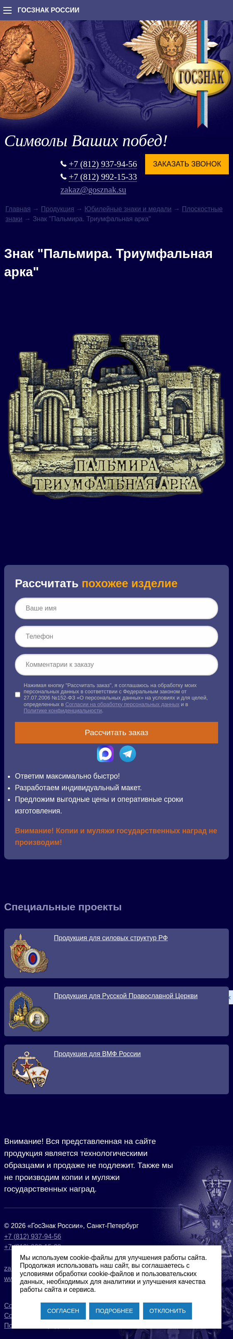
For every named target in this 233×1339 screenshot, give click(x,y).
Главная (18, 208)
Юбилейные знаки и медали (128, 208)
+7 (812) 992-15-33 (103, 176)
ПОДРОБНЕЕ (114, 1311)
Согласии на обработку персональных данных (122, 704)
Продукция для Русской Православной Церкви (126, 995)
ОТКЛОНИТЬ (167, 1311)
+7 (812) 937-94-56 (103, 164)
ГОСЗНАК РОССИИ (48, 10)
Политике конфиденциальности (63, 710)
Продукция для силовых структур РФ (111, 937)
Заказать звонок (187, 164)
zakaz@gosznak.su (93, 189)
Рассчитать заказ (116, 732)
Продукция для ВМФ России (97, 1053)
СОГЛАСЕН (63, 1311)
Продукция (57, 208)
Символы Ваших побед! (86, 140)
